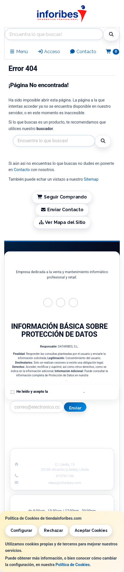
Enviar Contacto (62, 209)
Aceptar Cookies (91, 530)
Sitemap (91, 179)
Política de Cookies (72, 564)
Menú (18, 51)
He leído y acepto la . (50, 391)
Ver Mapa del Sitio (62, 222)
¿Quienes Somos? (34, 442)
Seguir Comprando (62, 197)
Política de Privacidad (66, 391)
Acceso (48, 51)
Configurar (21, 530)
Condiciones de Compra (34, 436)
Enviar (75, 408)
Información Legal (90, 424)
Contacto (83, 51)
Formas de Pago (90, 436)
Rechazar (53, 530)
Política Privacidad (33, 430)
